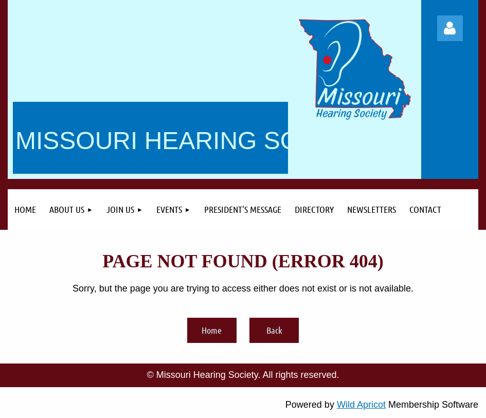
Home (212, 330)
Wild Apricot (361, 404)
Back (274, 330)
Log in (450, 28)
